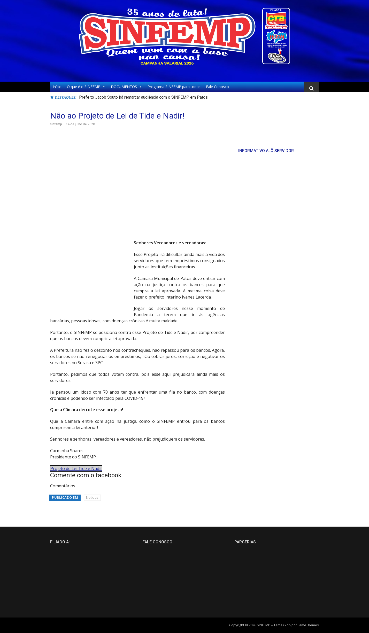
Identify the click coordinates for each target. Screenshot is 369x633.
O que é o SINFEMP (86, 87)
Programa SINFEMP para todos (174, 86)
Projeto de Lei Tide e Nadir (76, 468)
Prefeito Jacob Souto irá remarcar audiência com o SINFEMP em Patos (143, 97)
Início (57, 86)
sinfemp (56, 124)
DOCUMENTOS (126, 87)
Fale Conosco (217, 86)
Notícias (92, 497)
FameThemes (308, 625)
